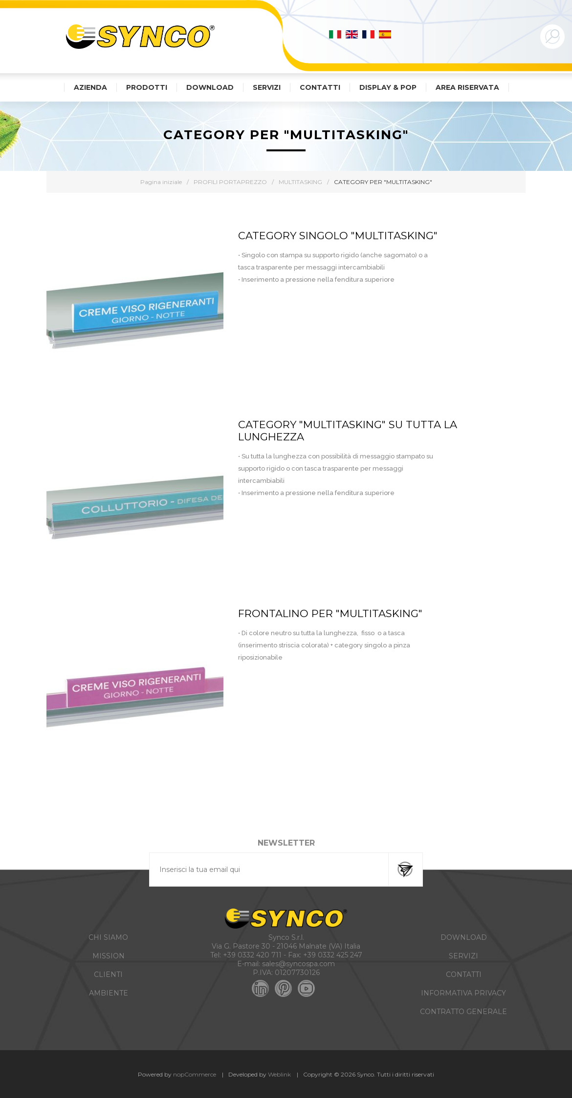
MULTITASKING (300, 182)
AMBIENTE (108, 993)
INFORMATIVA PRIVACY (463, 993)
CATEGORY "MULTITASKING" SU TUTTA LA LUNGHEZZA (347, 430)
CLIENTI (108, 974)
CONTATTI (464, 974)
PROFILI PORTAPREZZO (230, 182)
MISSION (108, 956)
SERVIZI (463, 956)
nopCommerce (194, 1074)
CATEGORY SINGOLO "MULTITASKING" (338, 235)
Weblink (279, 1074)
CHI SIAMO (108, 937)
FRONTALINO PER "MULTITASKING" (330, 613)
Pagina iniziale (161, 182)
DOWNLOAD (463, 937)
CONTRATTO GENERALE (463, 1011)
